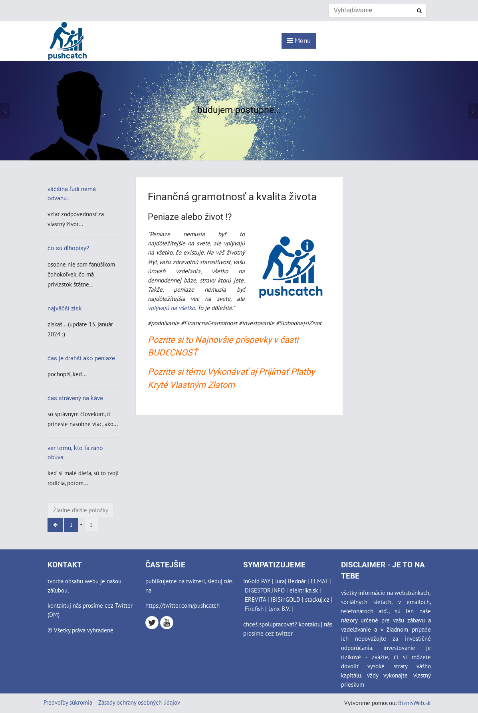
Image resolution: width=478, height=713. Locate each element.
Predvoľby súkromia (68, 702)
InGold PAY (256, 581)
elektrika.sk (304, 590)
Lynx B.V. (279, 608)
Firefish (254, 608)
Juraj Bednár (290, 581)
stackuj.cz (317, 599)
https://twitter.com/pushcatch (182, 605)
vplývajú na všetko (171, 308)
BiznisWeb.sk (414, 703)
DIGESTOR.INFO (265, 590)
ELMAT (319, 581)
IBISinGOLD (285, 599)
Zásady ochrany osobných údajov (139, 702)
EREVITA (255, 599)
